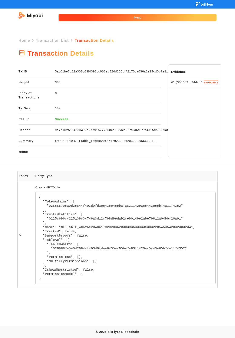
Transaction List (52, 40)
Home (24, 40)
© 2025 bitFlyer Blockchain (117, 332)
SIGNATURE (211, 82)
